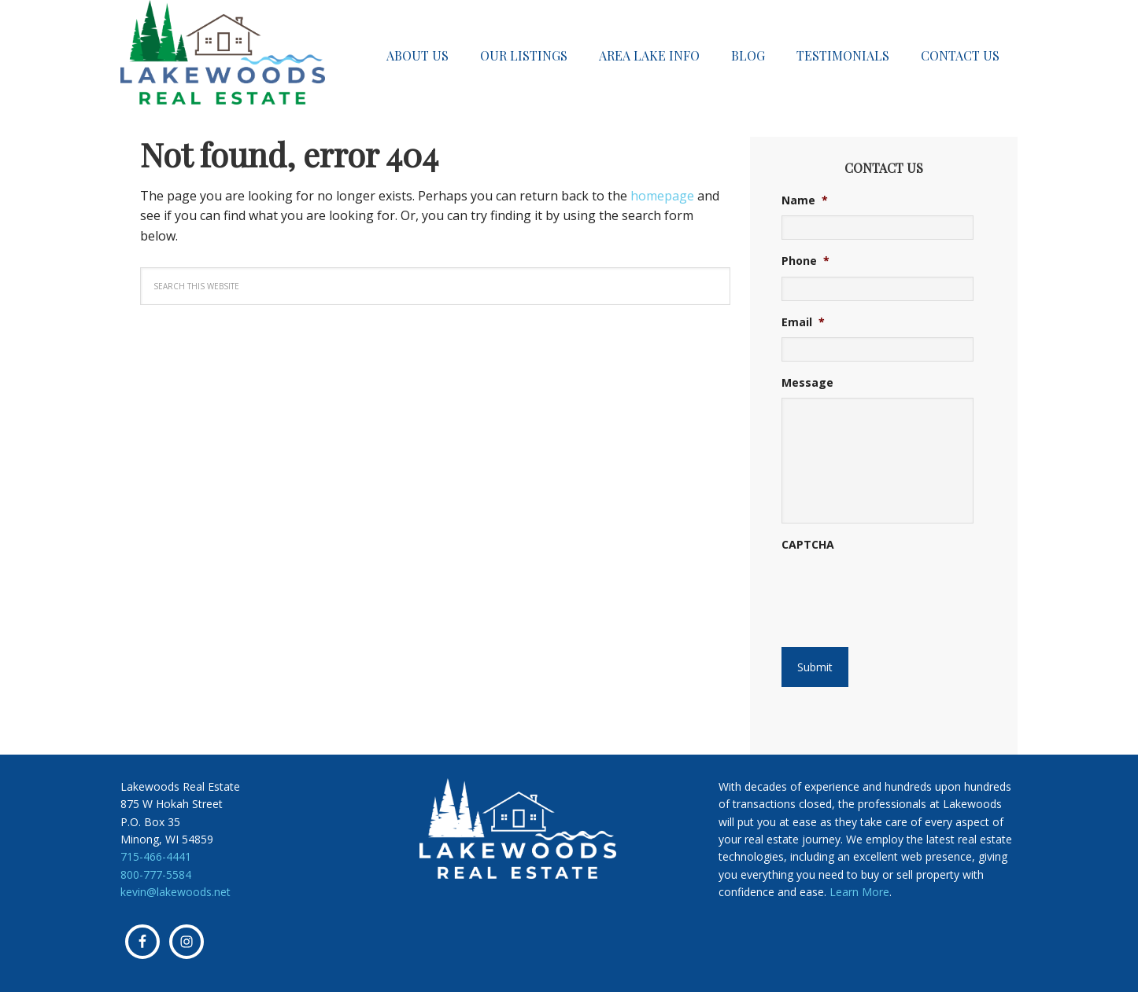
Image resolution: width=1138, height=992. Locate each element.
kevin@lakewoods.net (175, 891)
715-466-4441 (155, 856)
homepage (662, 195)
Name (804, 200)
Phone (805, 261)
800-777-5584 (155, 874)
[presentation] (877, 584)
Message (807, 383)
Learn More (859, 891)
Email (803, 322)
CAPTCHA (807, 545)
